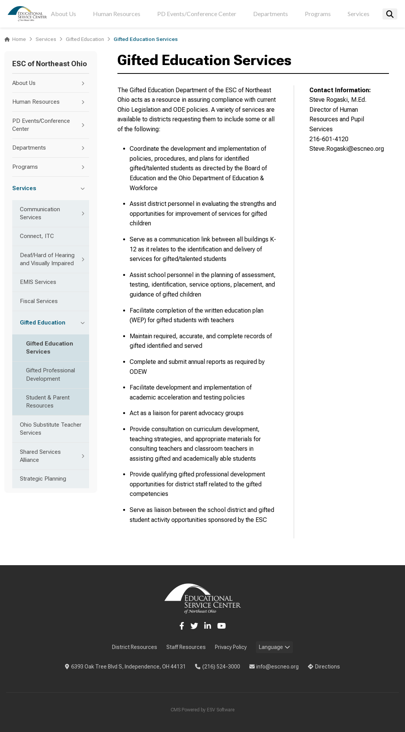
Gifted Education (85, 39)
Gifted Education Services (49, 347)
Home (19, 39)
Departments (270, 13)
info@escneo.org (274, 667)
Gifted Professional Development (50, 374)
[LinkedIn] (207, 626)
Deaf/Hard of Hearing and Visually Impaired (54, 259)
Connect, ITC (37, 236)
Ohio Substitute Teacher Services (50, 428)
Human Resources (116, 13)
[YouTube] (221, 626)
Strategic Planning (43, 478)
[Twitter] (194, 626)
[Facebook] (181, 626)
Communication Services (54, 213)
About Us (63, 13)
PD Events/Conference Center (196, 13)
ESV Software (220, 709)
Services (358, 13)
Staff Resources (186, 647)
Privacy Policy (231, 647)
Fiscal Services (39, 301)
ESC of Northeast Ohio (49, 64)
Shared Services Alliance (54, 455)
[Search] (389, 14)
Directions (324, 667)
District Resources (134, 647)
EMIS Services (38, 282)
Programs (318, 13)
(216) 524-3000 (217, 667)
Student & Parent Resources (48, 401)
